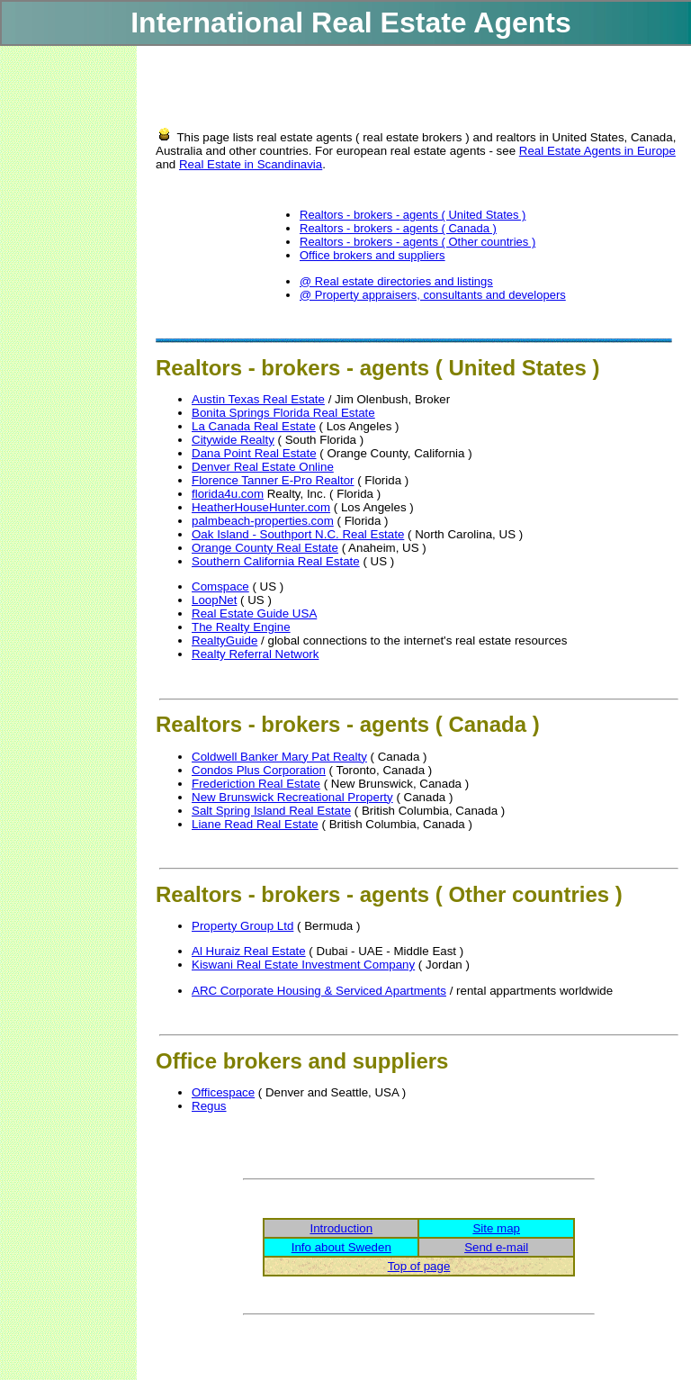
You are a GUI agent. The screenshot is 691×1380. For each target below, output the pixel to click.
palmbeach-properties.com (263, 521)
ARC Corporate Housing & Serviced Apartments (319, 990)
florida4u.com (228, 494)
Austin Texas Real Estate (258, 399)
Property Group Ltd (242, 926)
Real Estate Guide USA (254, 613)
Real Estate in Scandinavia (250, 164)
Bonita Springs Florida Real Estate (283, 412)
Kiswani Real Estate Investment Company (303, 964)
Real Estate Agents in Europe (597, 151)
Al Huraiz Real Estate (249, 951)
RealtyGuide (224, 640)
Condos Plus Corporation (259, 770)
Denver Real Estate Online (263, 467)
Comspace (220, 586)
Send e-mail (496, 1247)
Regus (209, 1106)
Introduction (341, 1228)
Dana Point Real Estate (254, 453)
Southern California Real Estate (276, 561)
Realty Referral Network (255, 654)
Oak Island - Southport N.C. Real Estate (298, 534)
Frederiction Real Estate (256, 783)
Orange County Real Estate (265, 548)
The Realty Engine (241, 627)
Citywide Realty (233, 439)
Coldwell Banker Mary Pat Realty (279, 756)
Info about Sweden (341, 1247)
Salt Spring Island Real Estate (271, 810)
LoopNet (214, 600)
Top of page (419, 1266)
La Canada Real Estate (254, 426)
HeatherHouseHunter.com (261, 507)
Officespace (223, 1092)
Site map (496, 1228)
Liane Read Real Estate (255, 824)
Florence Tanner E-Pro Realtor (273, 480)
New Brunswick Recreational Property (292, 797)
